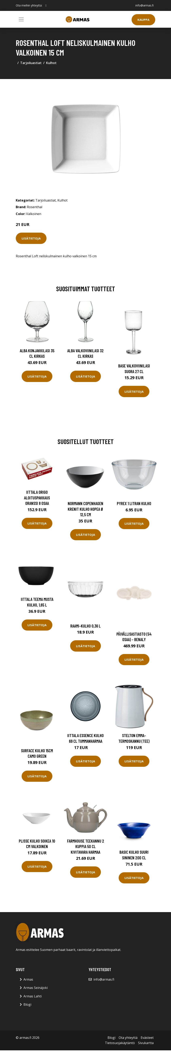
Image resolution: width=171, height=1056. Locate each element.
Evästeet (147, 1037)
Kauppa (143, 20)
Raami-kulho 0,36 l (85, 625)
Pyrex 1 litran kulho (134, 503)
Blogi (27, 1004)
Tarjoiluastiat (31, 63)
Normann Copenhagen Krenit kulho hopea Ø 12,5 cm (85, 509)
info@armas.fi (144, 5)
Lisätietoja (31, 238)
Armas (28, 979)
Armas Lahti (32, 996)
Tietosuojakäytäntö (120, 1043)
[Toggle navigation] (21, 19)
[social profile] (46, 5)
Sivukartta (146, 1043)
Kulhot (51, 63)
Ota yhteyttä (128, 1037)
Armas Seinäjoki (35, 987)
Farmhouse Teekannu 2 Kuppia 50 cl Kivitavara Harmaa (85, 846)
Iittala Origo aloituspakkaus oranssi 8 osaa (37, 497)
